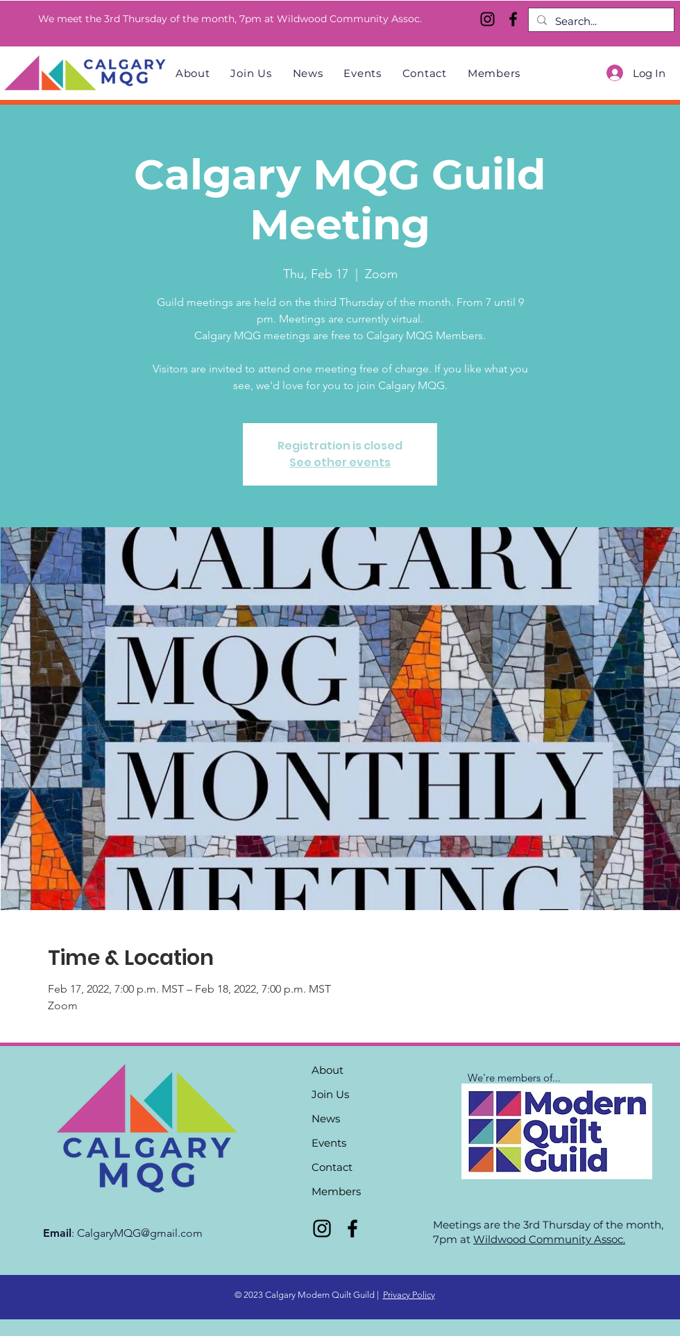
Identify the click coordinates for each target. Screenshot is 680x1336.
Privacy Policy (409, 1295)
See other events (340, 462)
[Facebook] (513, 19)
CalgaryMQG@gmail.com (140, 1233)
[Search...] (600, 21)
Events (329, 1142)
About (327, 1070)
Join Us (330, 1094)
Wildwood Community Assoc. (549, 1239)
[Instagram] (487, 19)
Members (336, 1191)
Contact (332, 1167)
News (326, 1118)
